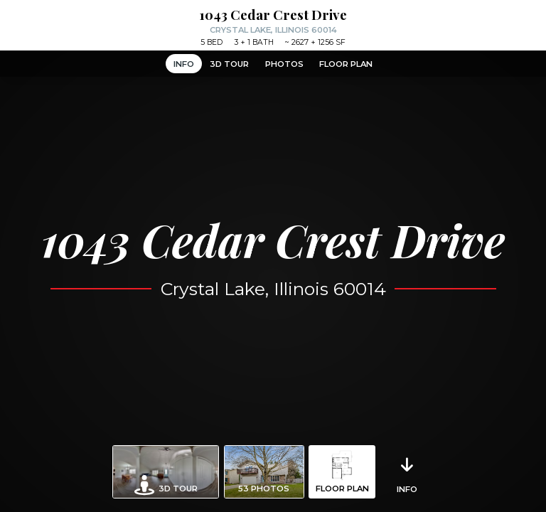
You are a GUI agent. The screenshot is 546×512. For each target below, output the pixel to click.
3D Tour (229, 64)
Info (183, 64)
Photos (284, 64)
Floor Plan (346, 64)
